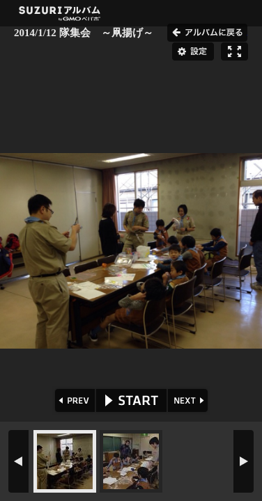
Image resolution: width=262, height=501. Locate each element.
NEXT (189, 400)
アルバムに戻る (207, 33)
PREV (73, 400)
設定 (193, 51)
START (131, 400)
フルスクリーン (234, 51)
